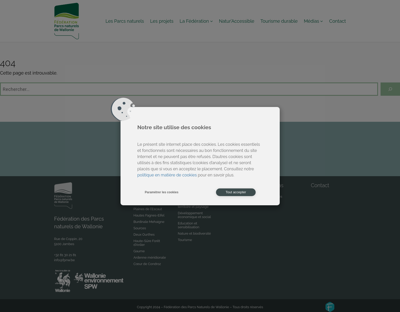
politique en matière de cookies (167, 175)
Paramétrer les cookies (161, 192)
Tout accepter (235, 192)
